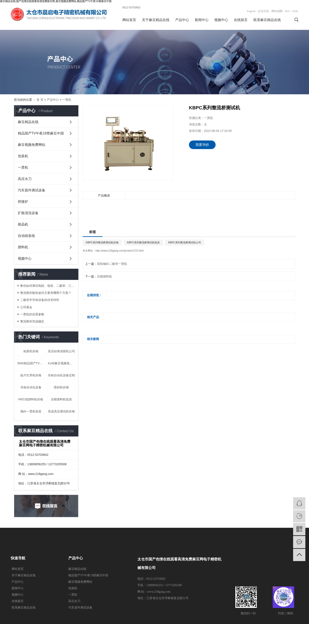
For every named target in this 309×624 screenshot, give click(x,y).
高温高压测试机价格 (61, 411)
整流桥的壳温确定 (32, 321)
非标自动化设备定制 (61, 375)
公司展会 (26, 307)
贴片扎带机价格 (30, 375)
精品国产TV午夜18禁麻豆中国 (41, 133)
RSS (287, 11)
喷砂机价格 (61, 387)
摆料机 (23, 247)
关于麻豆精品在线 (155, 20)
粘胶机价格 (30, 351)
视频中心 (221, 20)
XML (295, 11)
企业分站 (263, 11)
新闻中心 (202, 20)
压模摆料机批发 (61, 399)
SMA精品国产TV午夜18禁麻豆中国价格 (31, 363)
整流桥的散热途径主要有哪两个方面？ (45, 292)
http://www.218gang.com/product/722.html (120, 250)
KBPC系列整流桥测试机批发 (143, 242)
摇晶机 (23, 224)
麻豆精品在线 (28, 122)
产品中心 (182, 20)
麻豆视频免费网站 (31, 144)
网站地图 (277, 11)
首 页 (40, 99)
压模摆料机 (104, 276)
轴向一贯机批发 (30, 411)
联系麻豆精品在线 (267, 20)
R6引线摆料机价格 (30, 399)
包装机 (23, 156)
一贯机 (66, 99)
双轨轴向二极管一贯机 (112, 263)
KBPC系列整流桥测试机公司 (184, 242)
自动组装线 (26, 236)
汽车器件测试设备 (31, 190)
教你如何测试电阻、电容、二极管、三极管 (47, 285)
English (251, 11)
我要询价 (202, 144)
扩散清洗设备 (28, 213)
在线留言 (241, 20)
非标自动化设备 (30, 387)
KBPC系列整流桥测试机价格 (102, 242)
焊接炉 (23, 201)
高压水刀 (25, 179)
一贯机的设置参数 (32, 314)
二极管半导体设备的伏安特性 (39, 300)
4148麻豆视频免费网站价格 (61, 363)
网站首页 (129, 20)
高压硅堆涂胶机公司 (61, 351)
